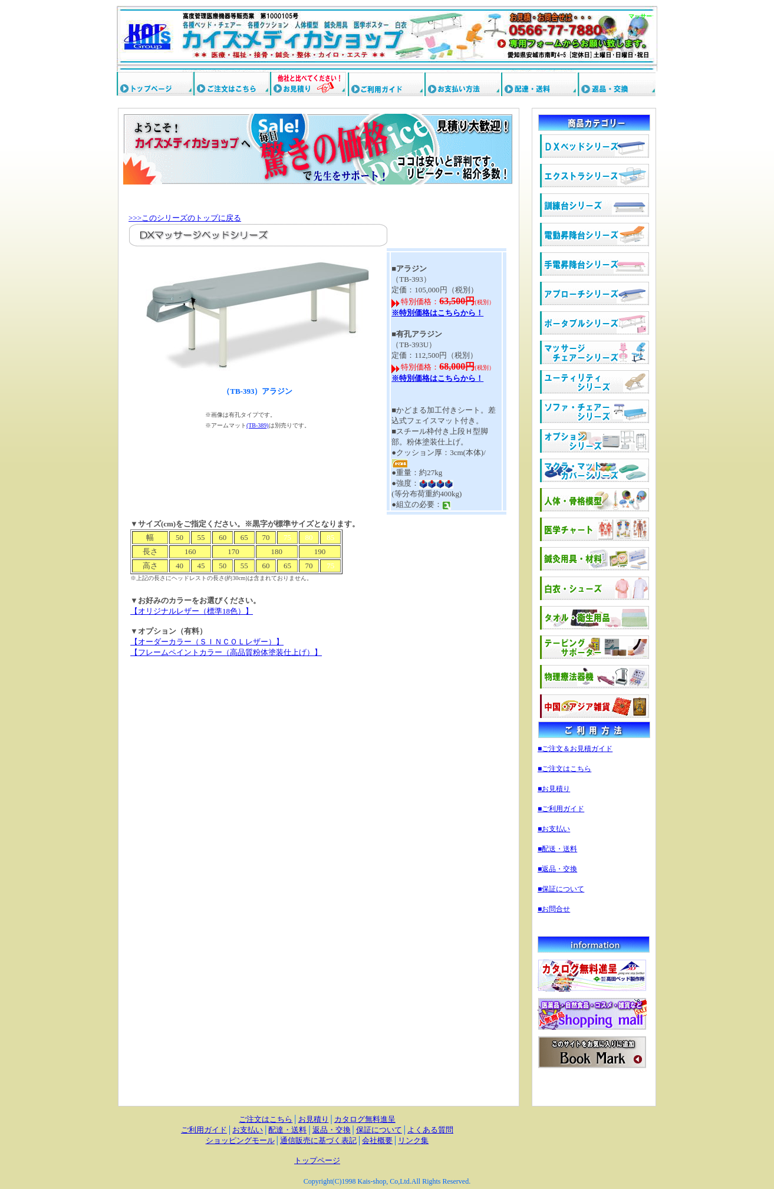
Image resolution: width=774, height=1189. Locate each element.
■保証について (561, 889)
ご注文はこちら (265, 1119)
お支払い (247, 1129)
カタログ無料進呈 (365, 1119)
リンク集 (413, 1140)
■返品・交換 (557, 869)
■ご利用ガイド (561, 809)
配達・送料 (287, 1129)
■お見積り (554, 789)
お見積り (313, 1119)
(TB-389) (257, 425)
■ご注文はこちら (564, 769)
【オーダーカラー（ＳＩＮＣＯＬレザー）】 (207, 641)
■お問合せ (554, 909)
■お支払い (554, 829)
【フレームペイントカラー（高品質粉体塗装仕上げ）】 (226, 652)
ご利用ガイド (204, 1129)
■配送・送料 (557, 849)
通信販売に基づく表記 (318, 1140)
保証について (379, 1129)
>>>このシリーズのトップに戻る (185, 217)
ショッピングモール (240, 1140)
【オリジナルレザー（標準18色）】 (191, 611)
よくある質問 (430, 1129)
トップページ (317, 1160)
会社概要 (377, 1140)
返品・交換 (331, 1129)
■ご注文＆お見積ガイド (575, 749)
